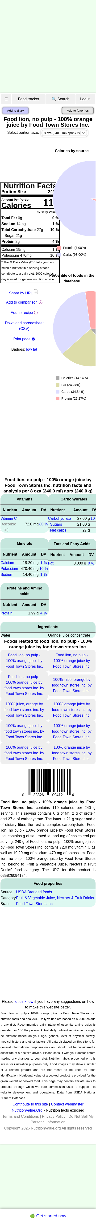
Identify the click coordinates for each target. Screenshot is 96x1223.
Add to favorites (78, 110)
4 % (43, 613)
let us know (23, 1002)
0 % (91, 563)
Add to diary (15, 110)
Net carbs (58, 530)
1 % (43, 563)
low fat (31, 349)
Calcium (7, 563)
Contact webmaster (67, 1104)
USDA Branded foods (34, 892)
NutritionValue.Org (27, 1110)
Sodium (6, 575)
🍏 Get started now (48, 1216)
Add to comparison (22, 302)
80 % (43, 524)
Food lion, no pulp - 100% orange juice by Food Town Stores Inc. (24, 660)
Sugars (56, 524)
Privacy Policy (54, 1116)
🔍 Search (60, 99)
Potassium (9, 569)
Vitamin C (8, 518)
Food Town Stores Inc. (35, 904)
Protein (6, 613)
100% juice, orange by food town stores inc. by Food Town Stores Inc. (72, 685)
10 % (43, 569)
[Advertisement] (44, 46)
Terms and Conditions (20, 1116)
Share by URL (24, 293)
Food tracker (28, 99)
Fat (51, 563)
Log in (85, 99)
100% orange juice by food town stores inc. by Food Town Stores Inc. (72, 709)
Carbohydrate (59, 518)
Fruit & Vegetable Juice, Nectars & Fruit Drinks (55, 898)
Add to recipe (22, 313)
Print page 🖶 (24, 339)
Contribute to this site (30, 1104)
